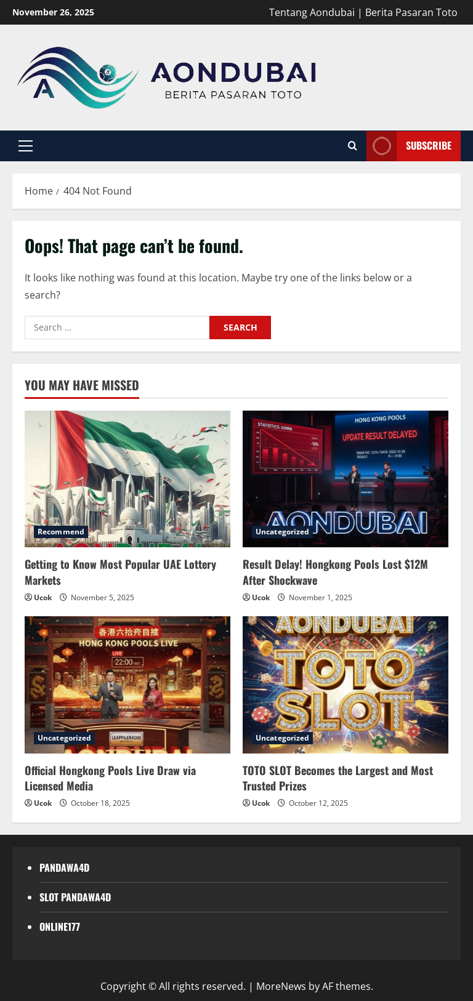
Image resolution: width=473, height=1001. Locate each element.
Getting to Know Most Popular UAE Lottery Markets (120, 571)
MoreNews (281, 986)
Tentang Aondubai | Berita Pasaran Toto (363, 12)
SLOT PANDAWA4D (75, 897)
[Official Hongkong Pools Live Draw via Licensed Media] (127, 685)
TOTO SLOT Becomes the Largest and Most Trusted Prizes (338, 778)
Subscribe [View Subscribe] (408, 146)
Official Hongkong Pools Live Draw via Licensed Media (110, 778)
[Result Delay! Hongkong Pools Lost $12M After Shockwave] (345, 479)
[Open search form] (352, 146)
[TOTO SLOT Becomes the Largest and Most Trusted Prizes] (345, 685)
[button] (25, 146)
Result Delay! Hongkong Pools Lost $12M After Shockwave (335, 571)
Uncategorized (282, 531)
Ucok (43, 597)
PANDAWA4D (64, 867)
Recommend (61, 531)
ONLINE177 (59, 926)
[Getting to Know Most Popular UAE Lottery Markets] (127, 479)
